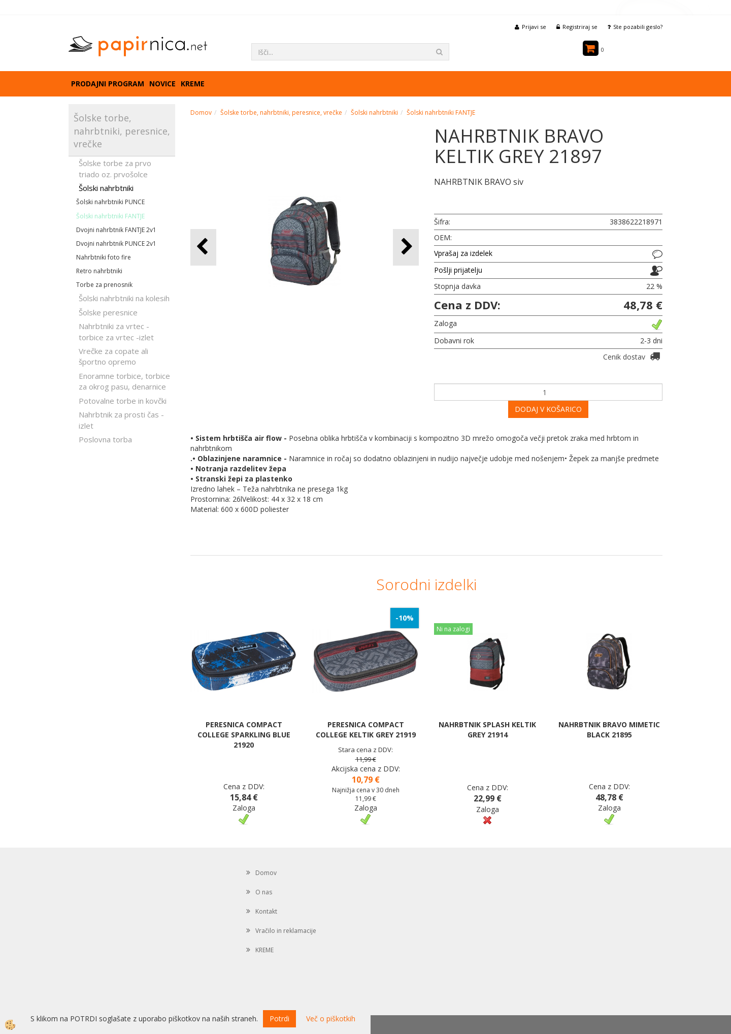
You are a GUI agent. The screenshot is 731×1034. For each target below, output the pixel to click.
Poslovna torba (105, 439)
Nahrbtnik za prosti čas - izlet (121, 419)
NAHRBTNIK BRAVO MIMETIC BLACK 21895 (609, 729)
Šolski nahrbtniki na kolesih (124, 298)
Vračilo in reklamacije (285, 930)
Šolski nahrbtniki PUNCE (110, 202)
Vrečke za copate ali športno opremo (113, 356)
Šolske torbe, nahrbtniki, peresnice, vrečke (281, 112)
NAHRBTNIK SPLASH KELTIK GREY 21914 (487, 729)
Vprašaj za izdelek (463, 253)
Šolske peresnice (108, 312)
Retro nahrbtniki (99, 271)
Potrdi (279, 1018)
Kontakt (266, 911)
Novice (162, 83)
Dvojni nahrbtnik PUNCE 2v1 (116, 243)
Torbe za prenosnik (104, 284)
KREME (193, 83)
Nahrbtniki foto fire (103, 257)
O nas (263, 892)
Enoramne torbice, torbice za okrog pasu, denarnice (124, 381)
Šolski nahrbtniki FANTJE (110, 216)
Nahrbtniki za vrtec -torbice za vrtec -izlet (116, 331)
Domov (201, 112)
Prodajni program (107, 83)
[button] (406, 247)
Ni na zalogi (453, 629)
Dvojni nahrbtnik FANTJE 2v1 (116, 229)
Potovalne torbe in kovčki (123, 401)
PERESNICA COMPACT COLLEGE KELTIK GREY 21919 (366, 729)
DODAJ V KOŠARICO (548, 409)
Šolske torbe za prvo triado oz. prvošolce (115, 168)
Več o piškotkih (330, 1018)
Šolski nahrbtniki (106, 188)
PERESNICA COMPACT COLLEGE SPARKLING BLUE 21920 (243, 735)
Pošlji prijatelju (458, 270)
